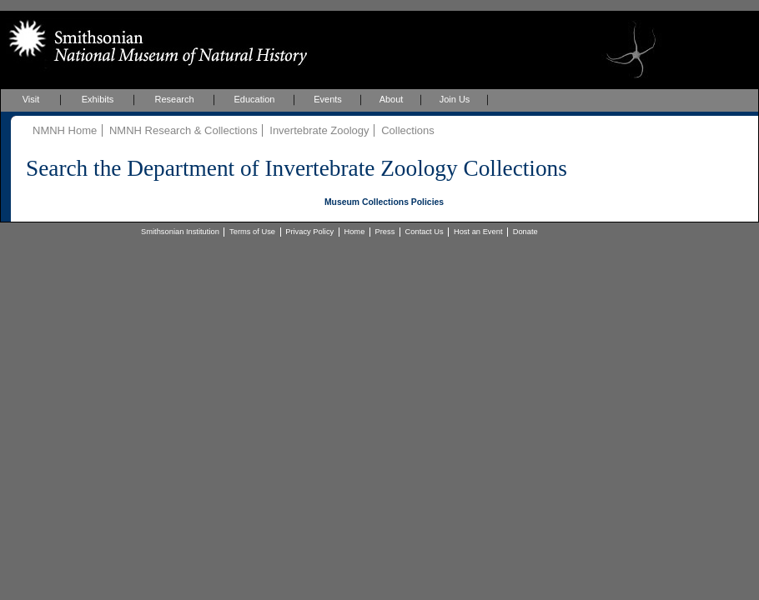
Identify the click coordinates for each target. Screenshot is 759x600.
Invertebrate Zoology (319, 130)
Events (328, 99)
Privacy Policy (309, 232)
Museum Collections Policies (384, 202)
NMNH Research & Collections (183, 130)
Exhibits (98, 99)
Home (354, 232)
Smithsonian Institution (180, 232)
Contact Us (424, 232)
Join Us (455, 99)
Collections (408, 130)
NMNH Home (65, 130)
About (392, 99)
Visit (31, 99)
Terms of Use (252, 232)
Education (254, 99)
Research (174, 99)
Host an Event (478, 232)
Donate (525, 232)
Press (385, 232)
